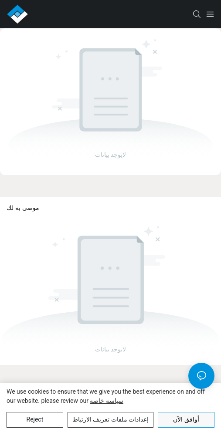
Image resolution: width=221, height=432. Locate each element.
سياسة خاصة (106, 400)
